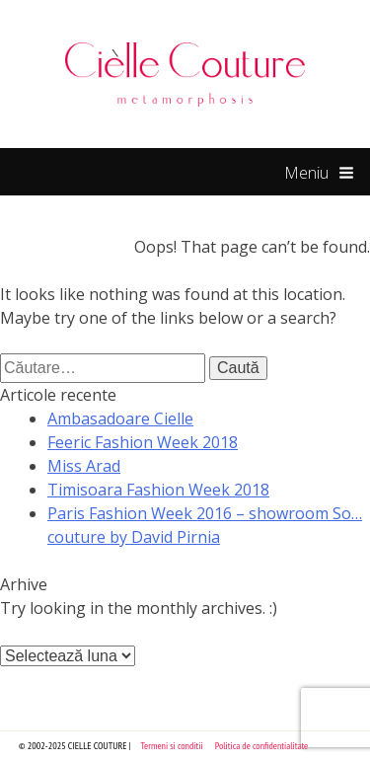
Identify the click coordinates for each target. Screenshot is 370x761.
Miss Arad (83, 466)
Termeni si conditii (172, 745)
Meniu (319, 174)
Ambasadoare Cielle (120, 418)
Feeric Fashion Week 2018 (142, 442)
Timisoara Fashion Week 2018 (158, 489)
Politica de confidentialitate (262, 745)
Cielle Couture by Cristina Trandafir (185, 74)
